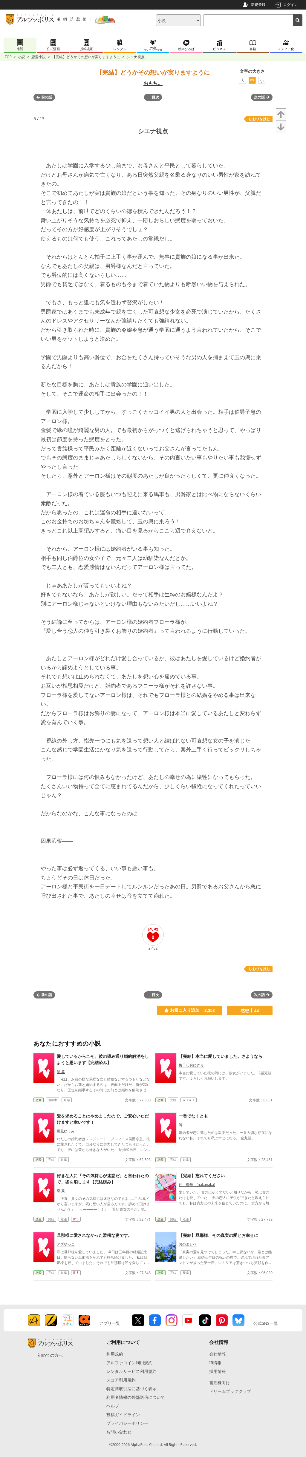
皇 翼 (61, 1071)
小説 (21, 56)
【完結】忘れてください (202, 1175)
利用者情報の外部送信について (135, 1397)
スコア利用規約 (121, 1380)
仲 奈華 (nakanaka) (197, 1184)
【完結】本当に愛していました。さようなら (220, 1056)
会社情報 (217, 1354)
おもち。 (153, 83)
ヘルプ (112, 1406)
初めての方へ (50, 1355)
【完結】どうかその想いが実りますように (86, 56)
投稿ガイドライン (123, 1414)
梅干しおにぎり (191, 1065)
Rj (180, 1124)
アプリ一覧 (109, 1323)
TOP (8, 56)
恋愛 (39, 1100)
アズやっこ (66, 1244)
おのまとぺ (188, 1244)
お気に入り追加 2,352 (189, 1010)
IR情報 (215, 1362)
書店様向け (219, 1382)
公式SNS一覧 (265, 1323)
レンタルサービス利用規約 (131, 1371)
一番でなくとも (193, 1116)
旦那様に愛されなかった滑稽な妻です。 (94, 1235)
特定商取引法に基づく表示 (131, 1388)
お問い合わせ (118, 1432)
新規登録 (258, 4)
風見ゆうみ (66, 1131)
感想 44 (250, 1010)
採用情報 (217, 1371)
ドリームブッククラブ (230, 1391)
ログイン (290, 4)
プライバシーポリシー (127, 1423)
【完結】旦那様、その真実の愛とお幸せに (218, 1235)
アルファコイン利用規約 (129, 1362)
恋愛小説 (38, 56)
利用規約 (114, 1354)
